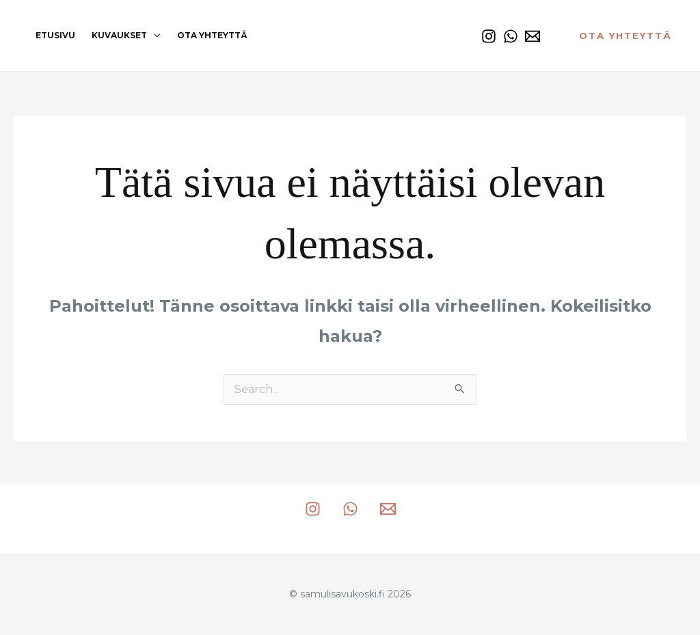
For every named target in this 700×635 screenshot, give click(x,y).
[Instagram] (488, 36)
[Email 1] (532, 36)
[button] (625, 36)
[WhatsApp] (510, 36)
